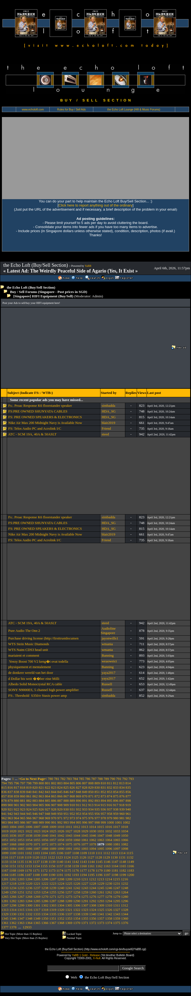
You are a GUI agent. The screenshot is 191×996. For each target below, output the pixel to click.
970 (53, 818)
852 (103, 792)
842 (41, 792)
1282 (12, 901)
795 (10, 783)
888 (66, 800)
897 (122, 800)
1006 (28, 827)
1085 (21, 849)
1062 (92, 840)
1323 (84, 910)
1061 (84, 840)
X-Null (96, 958)
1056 (44, 840)
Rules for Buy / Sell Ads (71, 109)
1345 (4, 918)
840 (29, 792)
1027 (68, 831)
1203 (21, 879)
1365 (36, 923)
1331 (21, 914)
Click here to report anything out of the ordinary (96, 205)
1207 (52, 879)
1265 (4, 897)
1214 (108, 879)
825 (66, 787)
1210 (76, 879)
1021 (21, 831)
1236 (28, 888)
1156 (52, 866)
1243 (84, 888)
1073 (52, 844)
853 (109, 792)
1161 (91, 866)
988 (35, 822)
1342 (108, 914)
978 (103, 818)
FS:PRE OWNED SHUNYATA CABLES (37, 411)
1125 (75, 857)
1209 (68, 879)
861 (29, 796)
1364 (28, 923)
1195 (91, 875)
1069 (21, 844)
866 (60, 796)
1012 (76, 827)
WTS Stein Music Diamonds (28, 644)
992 (60, 822)
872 (97, 796)
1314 (12, 910)
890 (78, 800)
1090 (60, 849)
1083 (4, 849)
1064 (108, 840)
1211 (84, 879)
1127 (90, 857)
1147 (114, 862)
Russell (107, 684)
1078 (92, 844)
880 (16, 800)
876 (122, 796)
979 (109, 818)
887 (60, 800)
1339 (84, 914)
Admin (97, 296)
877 (128, 796)
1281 (4, 901)
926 (41, 809)
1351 (52, 918)
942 (10, 814)
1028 (76, 831)
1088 (44, 849)
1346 (12, 918)
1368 (60, 923)
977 (97, 818)
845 (60, 792)
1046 (92, 835)
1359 (116, 918)
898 (128, 800)
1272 (60, 897)
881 (22, 800)
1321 (68, 910)
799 (35, 783)
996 (85, 822)
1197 (107, 875)
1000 (110, 822)
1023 (36, 831)
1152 (20, 866)
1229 (100, 883)
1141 (67, 862)
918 (122, 805)
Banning (108, 655)
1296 (124, 901)
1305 (68, 905)
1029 (84, 831)
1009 (52, 827)
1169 (20, 870)
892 (91, 800)
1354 (76, 918)
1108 (75, 853)
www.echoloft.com (33, 109)
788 (100, 779)
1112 (106, 853)
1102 (28, 853)
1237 (36, 888)
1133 (4, 862)
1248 (124, 888)
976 (91, 818)
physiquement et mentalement (29, 667)
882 (29, 800)
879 (10, 800)
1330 (12, 914)
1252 (28, 892)
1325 (100, 910)
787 (94, 779)
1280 (124, 897)
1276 (92, 897)
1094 (92, 849)
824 (60, 787)
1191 (59, 875)
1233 (4, 888)
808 (91, 783)
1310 (108, 905)
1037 (21, 835)
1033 (116, 831)
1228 (92, 883)
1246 (108, 888)
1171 (36, 870)
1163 (107, 866)
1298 (12, 905)
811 (109, 783)
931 (72, 809)
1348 (28, 918)
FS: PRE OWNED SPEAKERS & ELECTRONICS (45, 417)
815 (4, 787)
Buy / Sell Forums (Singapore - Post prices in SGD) (48, 292)
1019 (4, 831)
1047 (100, 835)
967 (35, 818)
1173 (52, 870)
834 (122, 787)
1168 (12, 870)
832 (109, 787)
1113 (114, 853)
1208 (60, 879)
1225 (68, 883)
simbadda (108, 405)
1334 (44, 914)
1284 (28, 901)
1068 (12, 844)
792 (125, 779)
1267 (21, 897)
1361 (4, 923)
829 (91, 787)
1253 (36, 892)
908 (60, 805)
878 (4, 800)
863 (41, 796)
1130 (114, 857)
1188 (36, 875)
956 (97, 814)
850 (91, 792)
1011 (68, 827)
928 (53, 809)
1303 (52, 905)
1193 (75, 875)
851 (97, 792)
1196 (99, 875)
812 (115, 783)
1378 (12, 927)
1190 (52, 875)
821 (41, 787)
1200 (130, 875)
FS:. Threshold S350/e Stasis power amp (37, 695)
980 (116, 818)
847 (72, 792)
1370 (76, 923)
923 (22, 809)
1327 (116, 910)
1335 (52, 914)
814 (128, 783)
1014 (92, 827)
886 (53, 800)
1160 (83, 866)
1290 (76, 901)
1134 (12, 862)
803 (60, 783)
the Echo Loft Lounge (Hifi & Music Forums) (133, 109)
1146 (107, 862)
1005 (21, 827)
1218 (12, 883)
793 (131, 779)
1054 (28, 840)
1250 (12, 892)
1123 (59, 857)
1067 (4, 844)
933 (85, 809)
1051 (4, 840)
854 (116, 792)
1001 (118, 822)
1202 (12, 879)
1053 (21, 840)
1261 (100, 892)
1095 (100, 849)
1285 (36, 901)
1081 (116, 844)
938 (116, 809)
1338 (76, 914)
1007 (36, 827)
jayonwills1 (110, 638)
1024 (44, 831)
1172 (44, 870)
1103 (36, 853)
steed (105, 434)
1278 (108, 897)
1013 (84, 827)
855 (122, 792)
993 (66, 822)
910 (72, 805)
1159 (75, 866)
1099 (4, 853)
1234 (12, 888)
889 (72, 800)
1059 (68, 840)
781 (56, 779)
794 (4, 783)
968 (41, 818)
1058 (60, 840)
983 (4, 822)
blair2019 (108, 423)
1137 (36, 862)
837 (10, 792)
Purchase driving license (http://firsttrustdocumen (43, 638)
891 (85, 800)
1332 (28, 914)
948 (47, 814)
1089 (52, 849)
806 (78, 783)
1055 (36, 840)
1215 (116, 879)
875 (116, 796)
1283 (21, 901)
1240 (60, 888)
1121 (43, 857)
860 (22, 796)
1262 (108, 892)
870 (85, 796)
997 (91, 822)
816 (10, 787)
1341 (100, 914)
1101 (20, 853)
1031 (100, 831)
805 (72, 783)
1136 (28, 862)
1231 (116, 883)
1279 (116, 897)
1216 (124, 879)
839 (22, 792)
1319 (52, 910)
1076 (76, 844)
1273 (68, 897)
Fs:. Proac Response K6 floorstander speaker (40, 405)
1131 (122, 857)
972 (66, 818)
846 (66, 792)
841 (35, 792)
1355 (84, 918)
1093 (84, 849)
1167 (4, 870)
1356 (92, 918)
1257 (68, 892)
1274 (76, 897)
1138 (44, 862)
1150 (4, 866)
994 (72, 822)
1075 (68, 844)
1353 (68, 918)
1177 (83, 870)
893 (97, 800)
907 (53, 805)
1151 (12, 866)
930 (66, 809)
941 (4, 814)
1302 (44, 905)
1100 (12, 853)
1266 (12, 897)
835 (128, 787)
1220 (28, 883)
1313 (4, 910)
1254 (44, 892)
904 (35, 805)
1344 (124, 914)
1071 (36, 844)
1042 (60, 835)
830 (97, 787)
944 (22, 814)
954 (85, 814)
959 (116, 814)
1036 (12, 835)
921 (10, 809)
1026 (60, 831)
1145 (99, 862)
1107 (67, 853)
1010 (60, 827)
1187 (28, 875)
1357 (100, 918)
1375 (116, 923)
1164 (114, 866)
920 (4, 809)
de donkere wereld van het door (30, 673)
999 (103, 822)
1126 (82, 857)
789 (106, 779)
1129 (106, 857)
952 (72, 814)
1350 (44, 918)
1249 (4, 892)
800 (41, 783)
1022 (28, 831)
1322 (76, 910)
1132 (130, 857)
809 (97, 783)
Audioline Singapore (108, 630)
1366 (44, 923)
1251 (21, 892)
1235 (21, 888)
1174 (59, 870)
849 (85, 792)
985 (16, 822)
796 (16, 783)
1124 (67, 857)
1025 (52, 831)
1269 (36, 897)
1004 (12, 827)
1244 (92, 888)
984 (10, 822)
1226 (76, 883)
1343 (116, 914)
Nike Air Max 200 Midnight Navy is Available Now (45, 423)
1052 (12, 840)
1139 (52, 862)
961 (128, 814)
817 (16, 787)
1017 (116, 827)
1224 (60, 883)
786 (88, 779)
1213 (100, 879)
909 (66, 805)
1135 (20, 862)
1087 (36, 849)
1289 (68, 901)
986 (22, 822)
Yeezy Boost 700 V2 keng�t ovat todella (38, 661)
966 (29, 818)
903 (29, 805)
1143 (83, 862)
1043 (68, 835)
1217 (4, 883)
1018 (124, 827)
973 (72, 818)
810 (103, 783)
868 (72, 796)
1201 (4, 879)
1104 (44, 853)
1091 (68, 849)
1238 (44, 888)
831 (103, 787)
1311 (116, 905)
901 (16, 805)
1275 (84, 897)
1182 (122, 870)
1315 (21, 910)
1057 (52, 840)
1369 (68, 923)
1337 (68, 914)
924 (29, 809)
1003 (4, 827)
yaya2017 (108, 673)
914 (97, 805)
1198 (114, 875)
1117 (12, 857)
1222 (44, 883)
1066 (124, 840)
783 (69, 779)
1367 (52, 923)
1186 (20, 875)
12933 (27, 927)
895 (109, 800)
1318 (44, 910)
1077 (84, 844)
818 (22, 787)
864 (47, 796)
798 (29, 783)
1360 (124, 918)
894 (103, 800)
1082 (124, 844)
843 (47, 792)
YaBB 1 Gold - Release (86, 955)
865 (53, 796)
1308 (92, 905)
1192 (67, 875)
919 (128, 805)
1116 (4, 857)
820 (35, 787)
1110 (91, 853)
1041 (52, 835)
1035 (4, 835)
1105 (52, 853)
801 (47, 783)
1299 (21, 905)
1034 (124, 831)
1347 (21, 918)
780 (50, 779)
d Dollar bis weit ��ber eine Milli (33, 679)
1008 (44, 827)
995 (78, 822)
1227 (84, 883)
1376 (124, 923)
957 (103, 814)
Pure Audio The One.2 (24, 631)
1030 (92, 831)
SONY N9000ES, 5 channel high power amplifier (43, 690)
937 (109, 809)
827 (78, 787)
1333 (36, 914)
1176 (75, 870)
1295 (116, 901)
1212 (92, 879)
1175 (67, 870)
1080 (108, 844)
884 (41, 800)
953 (78, 814)
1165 (122, 866)
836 (4, 792)
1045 (84, 835)
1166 (130, 866)
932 (78, 809)
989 (41, 822)
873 (103, 796)
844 (53, 792)
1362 (12, 923)
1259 (84, 892)
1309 (100, 905)
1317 (36, 910)
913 (91, 805)
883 (35, 800)
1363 (21, 923)
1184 (4, 875)
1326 (108, 910)
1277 (100, 897)
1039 (36, 835)
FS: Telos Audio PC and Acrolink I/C (34, 428)
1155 (44, 866)
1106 (60, 853)
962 (4, 818)
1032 (108, 831)
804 (66, 783)
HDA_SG (108, 411)
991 (53, 822)
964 (16, 818)
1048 (108, 835)
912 (84, 805)
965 (22, 818)
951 (66, 814)
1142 (75, 862)
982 (128, 818)
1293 (100, 901)
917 (115, 805)
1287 (52, 901)
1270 (44, 897)
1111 (99, 853)
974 (78, 818)
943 (16, 814)
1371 (84, 923)
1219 (21, 883)
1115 (129, 853)
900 (10, 805)
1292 (92, 901)
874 (109, 796)
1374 (108, 923)
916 (109, 805)
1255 (52, 892)
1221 (36, 883)
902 (22, 805)
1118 (20, 857)
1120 (35, 857)
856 (128, 792)
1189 (44, 875)
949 (53, 814)
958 (109, 814)
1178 (91, 870)
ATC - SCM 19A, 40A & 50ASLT (32, 434)
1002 (126, 822)
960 (122, 814)
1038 (28, 835)
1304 (60, 905)
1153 (28, 866)
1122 (51, 857)
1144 (91, 862)
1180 (107, 870)
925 (35, 809)
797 (22, 783)
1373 (100, 923)
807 (85, 783)
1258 (76, 892)
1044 (76, 835)
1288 (60, 901)
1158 (67, 866)
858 (10, 796)
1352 (60, 918)
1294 (108, 901)
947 (41, 814)
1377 (4, 927)
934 (91, 809)
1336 (60, 914)
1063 (100, 840)
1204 (28, 879)
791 (118, 779)
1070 (28, 844)
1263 (116, 892)
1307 (84, 905)
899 (4, 805)
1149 (130, 862)
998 (97, 822)
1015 (100, 827)
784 (75, 779)
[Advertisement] (95, 158)
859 (16, 796)
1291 (84, 901)
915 (103, 805)
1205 (36, 879)
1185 (12, 875)
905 (41, 805)
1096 (108, 849)
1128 (98, 857)
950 (60, 814)
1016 (108, 827)
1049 (116, 835)
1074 (60, 844)
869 (78, 796)
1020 (12, 831)
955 (91, 814)
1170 (28, 870)
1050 (124, 835)
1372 (92, 923)
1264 (124, 892)
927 (47, 809)
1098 (124, 849)
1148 (122, 862)
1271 (52, 897)
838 (16, 792)
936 (103, 809)
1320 (60, 910)
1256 (60, 892)
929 (60, 809)
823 (53, 787)
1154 (36, 866)
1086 (28, 849)
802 (53, 783)
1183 (130, 870)
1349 (36, 918)
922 (16, 809)
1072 (44, 844)
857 (4, 796)
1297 (4, 905)
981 (122, 818)
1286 (44, 901)
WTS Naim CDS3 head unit (28, 650)
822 (47, 787)
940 (128, 809)
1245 (100, 888)
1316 (28, 910)
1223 (52, 883)
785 (81, 779)
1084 (12, 849)
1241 (68, 888)
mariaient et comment (23, 655)
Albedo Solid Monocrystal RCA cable (35, 684)
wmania (107, 644)
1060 (76, 840)
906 (47, 805)
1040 (44, 835)
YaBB (88, 265)
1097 (116, 849)
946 (35, 814)
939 (122, 809)
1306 (76, 905)
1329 (4, 914)
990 (47, 822)
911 (78, 805)
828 (85, 787)
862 (35, 796)
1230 (108, 883)
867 (66, 796)
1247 (116, 888)
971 (60, 818)
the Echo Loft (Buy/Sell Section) (31, 287)
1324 (92, 910)
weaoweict (109, 661)
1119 (28, 857)
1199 (122, 875)
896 (116, 800)
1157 (59, 866)
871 (91, 796)
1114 (122, 853)
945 (29, 814)
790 (112, 779)
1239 (52, 888)
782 (63, 779)
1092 (76, 849)
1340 (92, 914)
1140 (59, 862)
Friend (106, 428)
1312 (124, 905)
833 (116, 787)
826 (72, 787)
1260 (92, 892)
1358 (108, 918)
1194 (83, 875)
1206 (44, 879)
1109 (83, 853)
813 (122, 783)
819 (29, 787)
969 (47, 818)
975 (85, 818)
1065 (116, 840)
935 (97, 809)
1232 (124, 883)
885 (47, 800)
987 (29, 822)
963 (10, 818)
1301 (36, 905)
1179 (99, 870)
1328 (124, 910)
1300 (28, 905)
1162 (99, 866)
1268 (28, 897)
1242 (76, 888)
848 (78, 792)
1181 (114, 870)
